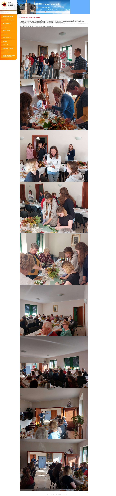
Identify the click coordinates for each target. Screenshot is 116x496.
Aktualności (5, 12)
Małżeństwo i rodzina (8, 48)
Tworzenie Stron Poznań (51, 494)
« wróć (87, 492)
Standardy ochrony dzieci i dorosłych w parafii (9, 56)
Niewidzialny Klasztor (8, 51)
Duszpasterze (6, 27)
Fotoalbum (5, 34)
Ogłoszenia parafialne (8, 16)
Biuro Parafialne (6, 23)
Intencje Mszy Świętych (8, 19)
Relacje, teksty (6, 30)
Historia (5, 41)
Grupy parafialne (7, 37)
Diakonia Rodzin (6, 44)
